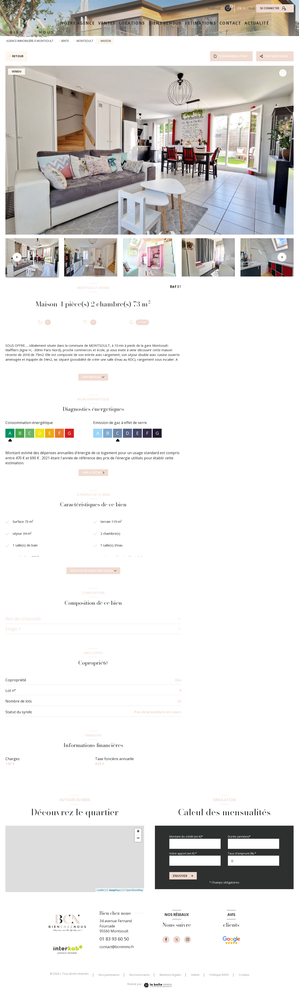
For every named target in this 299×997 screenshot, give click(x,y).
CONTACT (230, 23)
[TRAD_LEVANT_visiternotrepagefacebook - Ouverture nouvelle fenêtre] (166, 939)
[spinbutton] (253, 861)
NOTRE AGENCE (77, 23)
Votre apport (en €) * (183, 853)
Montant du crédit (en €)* (186, 836)
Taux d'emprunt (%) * (242, 853)
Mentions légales (170, 975)
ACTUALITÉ (257, 23)
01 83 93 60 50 (114, 939)
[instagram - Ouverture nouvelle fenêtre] (187, 939)
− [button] (138, 838)
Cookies (244, 975)
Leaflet (100, 890)
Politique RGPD (219, 975)
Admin (195, 975)
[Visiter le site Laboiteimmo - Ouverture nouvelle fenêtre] (157, 985)
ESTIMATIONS (200, 23)
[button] (281, 257)
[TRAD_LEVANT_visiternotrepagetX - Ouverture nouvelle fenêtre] (176, 939)
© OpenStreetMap (133, 890)
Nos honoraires (139, 975)
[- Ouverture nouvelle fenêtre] (231, 945)
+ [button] (138, 831)
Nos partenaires (109, 975)
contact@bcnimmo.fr (117, 946)
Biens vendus (165, 23)
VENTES (106, 23)
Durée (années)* (239, 836)
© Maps (113, 890)
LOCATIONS (132, 23)
